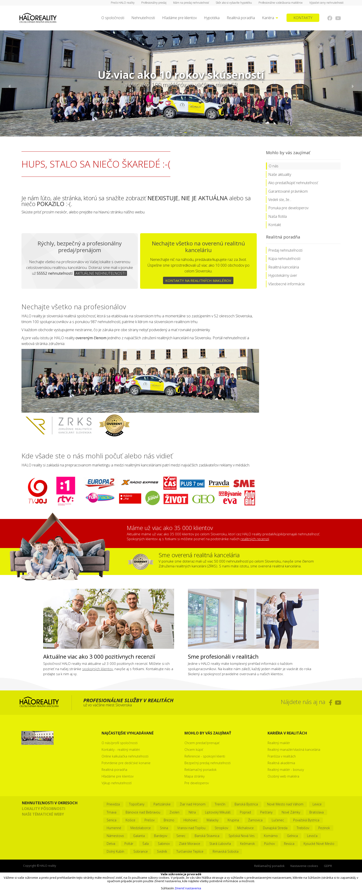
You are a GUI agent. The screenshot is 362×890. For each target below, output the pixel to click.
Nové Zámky (291, 812)
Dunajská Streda (275, 828)
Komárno (271, 836)
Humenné (114, 828)
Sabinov (164, 843)
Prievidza (113, 804)
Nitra (192, 812)
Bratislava (316, 812)
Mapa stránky (194, 776)
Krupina (233, 820)
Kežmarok (247, 843)
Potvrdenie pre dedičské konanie (126, 763)
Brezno (169, 820)
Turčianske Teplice (189, 851)
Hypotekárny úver (282, 275)
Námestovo (115, 836)
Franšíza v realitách (282, 756)
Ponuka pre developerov (288, 207)
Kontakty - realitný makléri (121, 749)
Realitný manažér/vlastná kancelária (294, 749)
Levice (317, 804)
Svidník (162, 851)
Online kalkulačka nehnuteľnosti (125, 756)
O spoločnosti (112, 17)
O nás (273, 165)
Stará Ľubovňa (220, 843)
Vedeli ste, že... (279, 199)
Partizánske (162, 804)
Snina (164, 828)
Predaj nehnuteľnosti (285, 250)
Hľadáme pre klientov (179, 17)
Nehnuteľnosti (143, 17)
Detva (111, 843)
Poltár (128, 843)
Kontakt (274, 224)
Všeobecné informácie (286, 283)
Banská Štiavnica (207, 836)
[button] (176, 132)
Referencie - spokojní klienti (204, 756)
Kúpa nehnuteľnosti (284, 258)
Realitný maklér (279, 743)
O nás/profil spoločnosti (120, 743)
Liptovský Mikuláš (218, 812)
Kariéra (270, 17)
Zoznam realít (58, 425)
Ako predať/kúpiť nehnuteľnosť (293, 182)
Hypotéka (212, 17)
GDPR (328, 866)
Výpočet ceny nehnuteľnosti (326, 3)
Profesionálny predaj (153, 3)
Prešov (149, 820)
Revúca (289, 843)
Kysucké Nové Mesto (319, 843)
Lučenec (278, 820)
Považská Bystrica (306, 820)
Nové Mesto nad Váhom (285, 804)
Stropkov (221, 828)
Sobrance (140, 851)
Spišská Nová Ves (242, 836)
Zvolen (174, 812)
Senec (180, 836)
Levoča (312, 836)
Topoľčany (136, 804)
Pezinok (324, 828)
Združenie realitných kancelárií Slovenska (133, 425)
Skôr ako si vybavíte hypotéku (234, 3)
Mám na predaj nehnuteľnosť (191, 3)
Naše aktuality (279, 174)
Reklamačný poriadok (200, 769)
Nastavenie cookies (304, 866)
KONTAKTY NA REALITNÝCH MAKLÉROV (198, 280)
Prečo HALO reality (123, 3)
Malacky (212, 820)
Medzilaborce (140, 828)
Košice (130, 820)
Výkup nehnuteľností (117, 783)
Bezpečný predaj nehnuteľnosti (207, 763)
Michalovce (245, 828)
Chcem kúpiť (193, 749)
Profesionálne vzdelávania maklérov (281, 3)
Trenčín (220, 804)
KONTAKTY (302, 17)
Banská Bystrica (246, 804)
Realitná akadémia (281, 763)
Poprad (245, 812)
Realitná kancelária (283, 267)
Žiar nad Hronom (192, 804)
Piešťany (266, 812)
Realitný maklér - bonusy (286, 769)
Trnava (111, 812)
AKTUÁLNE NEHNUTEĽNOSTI (100, 273)
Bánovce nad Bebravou (143, 812)
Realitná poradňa (241, 17)
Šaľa (145, 843)
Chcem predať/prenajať (202, 743)
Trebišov (303, 828)
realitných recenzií (255, 538)
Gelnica (292, 836)
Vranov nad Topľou (191, 828)
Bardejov (160, 836)
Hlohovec (190, 820)
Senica (111, 820)
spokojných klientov (97, 668)
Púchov (269, 843)
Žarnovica (255, 820)
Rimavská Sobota (225, 851)
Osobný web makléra (283, 776)
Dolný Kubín (115, 851)
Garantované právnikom (288, 191)
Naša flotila (277, 216)
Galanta (139, 836)
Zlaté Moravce (189, 843)
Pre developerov (196, 783)
